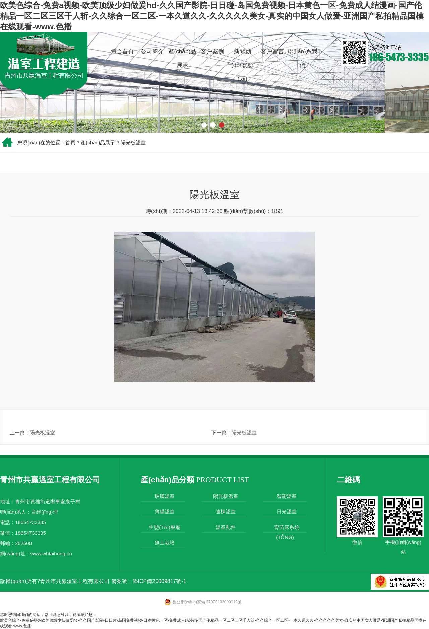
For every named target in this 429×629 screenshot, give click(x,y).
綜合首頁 (122, 51)
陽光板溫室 (133, 142)
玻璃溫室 (165, 496)
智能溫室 (287, 496)
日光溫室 (287, 511)
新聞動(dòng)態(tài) (242, 65)
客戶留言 (272, 51)
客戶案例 (212, 51)
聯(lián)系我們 (302, 58)
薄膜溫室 (165, 511)
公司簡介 (152, 51)
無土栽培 (165, 542)
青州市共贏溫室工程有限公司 (75, 581)
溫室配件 (226, 527)
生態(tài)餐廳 (164, 527)
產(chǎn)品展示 (182, 58)
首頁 (70, 142)
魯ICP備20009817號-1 (159, 581)
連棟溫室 (226, 511)
